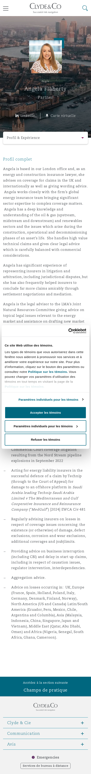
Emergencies (48, 757)
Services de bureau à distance (45, 766)
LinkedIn (27, 116)
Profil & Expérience (23, 138)
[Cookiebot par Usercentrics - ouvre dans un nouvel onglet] (68, 331)
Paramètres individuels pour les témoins (48, 399)
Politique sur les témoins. (48, 371)
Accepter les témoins (45, 412)
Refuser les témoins (45, 439)
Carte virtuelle (63, 116)
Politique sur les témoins (24, 386)
